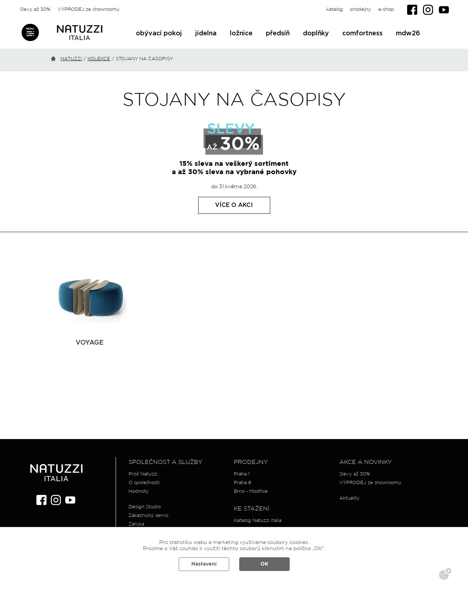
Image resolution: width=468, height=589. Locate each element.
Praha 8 (242, 482)
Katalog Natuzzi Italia (257, 520)
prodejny (360, 9)
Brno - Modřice (251, 491)
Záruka (136, 524)
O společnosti (144, 482)
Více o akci (234, 205)
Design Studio (145, 507)
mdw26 (408, 33)
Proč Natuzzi (143, 474)
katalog (334, 9)
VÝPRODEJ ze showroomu (88, 9)
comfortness (362, 33)
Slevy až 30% (35, 9)
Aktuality (349, 498)
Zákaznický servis (148, 515)
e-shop (386, 9)
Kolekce (99, 59)
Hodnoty (139, 491)
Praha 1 (242, 474)
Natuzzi (71, 59)
